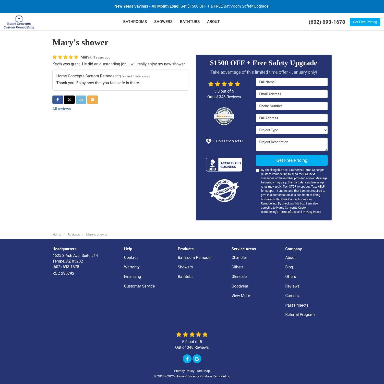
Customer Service (139, 286)
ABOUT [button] (213, 21)
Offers (290, 276)
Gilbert (237, 267)
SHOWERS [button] (163, 21)
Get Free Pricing (365, 22)
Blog (289, 267)
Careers (292, 295)
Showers (185, 267)
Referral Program (300, 314)
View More (240, 295)
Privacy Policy (312, 212)
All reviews (61, 109)
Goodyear (239, 286)
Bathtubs (185, 276)
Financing (132, 276)
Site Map (203, 371)
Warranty (132, 267)
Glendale (239, 276)
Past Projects (297, 305)
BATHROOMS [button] (135, 21)
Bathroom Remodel (194, 257)
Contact (131, 257)
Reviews (292, 286)
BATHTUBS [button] (190, 21)
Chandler (239, 257)
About (290, 257)
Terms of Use (288, 212)
